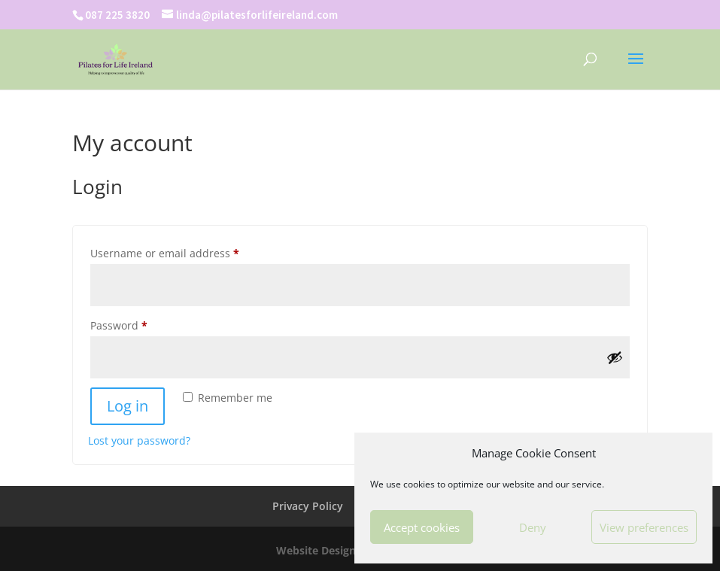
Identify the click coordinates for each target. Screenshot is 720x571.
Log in (127, 406)
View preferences (644, 527)
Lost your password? (139, 440)
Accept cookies (422, 527)
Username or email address (187, 251)
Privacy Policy (307, 506)
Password (141, 324)
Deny (532, 527)
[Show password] (614, 357)
